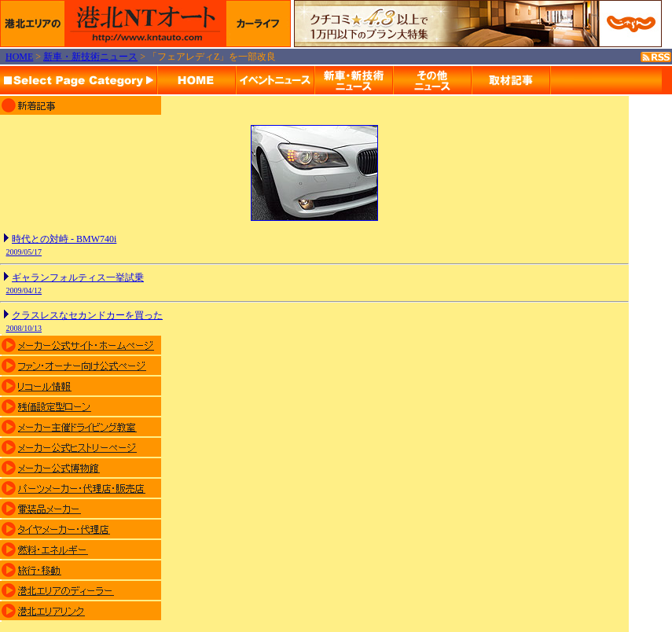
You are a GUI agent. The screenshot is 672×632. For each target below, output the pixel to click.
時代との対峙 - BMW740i (64, 238)
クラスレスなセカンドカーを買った (87, 315)
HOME (19, 56)
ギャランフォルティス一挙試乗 (78, 277)
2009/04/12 (24, 290)
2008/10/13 (24, 328)
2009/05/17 (24, 252)
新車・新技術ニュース (90, 56)
